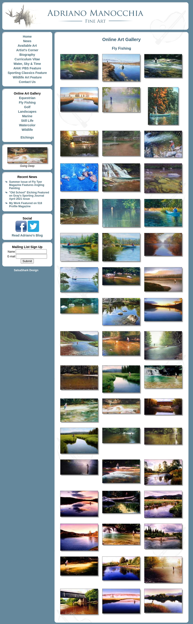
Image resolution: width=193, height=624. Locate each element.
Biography (27, 54)
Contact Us (27, 82)
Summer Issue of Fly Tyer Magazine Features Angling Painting (26, 185)
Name (12, 251)
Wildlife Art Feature (27, 77)
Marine (27, 116)
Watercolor (27, 125)
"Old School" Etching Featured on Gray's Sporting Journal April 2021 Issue (29, 195)
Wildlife (27, 130)
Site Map (27, 274)
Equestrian (27, 98)
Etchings (27, 137)
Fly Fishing (27, 102)
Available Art (27, 45)
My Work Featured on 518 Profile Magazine (25, 205)
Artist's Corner (27, 50)
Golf (27, 107)
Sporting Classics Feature (27, 73)
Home (27, 36)
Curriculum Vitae (27, 59)
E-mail (11, 256)
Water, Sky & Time (27, 64)
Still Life (27, 120)
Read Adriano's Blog (27, 235)
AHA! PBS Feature (27, 68)
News (27, 41)
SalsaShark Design (26, 270)
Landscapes (27, 111)
